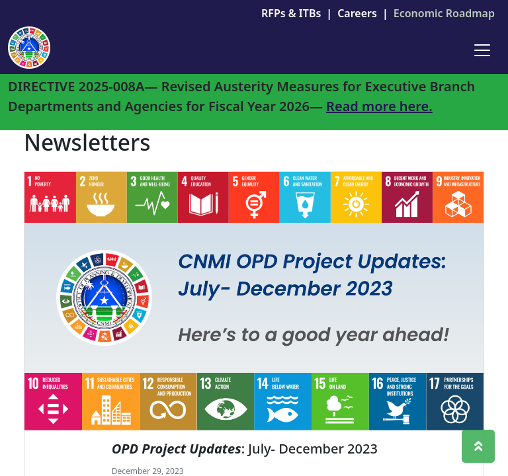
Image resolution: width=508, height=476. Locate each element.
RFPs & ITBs (291, 13)
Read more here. (379, 106)
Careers (357, 13)
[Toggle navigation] (482, 50)
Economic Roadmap (444, 13)
